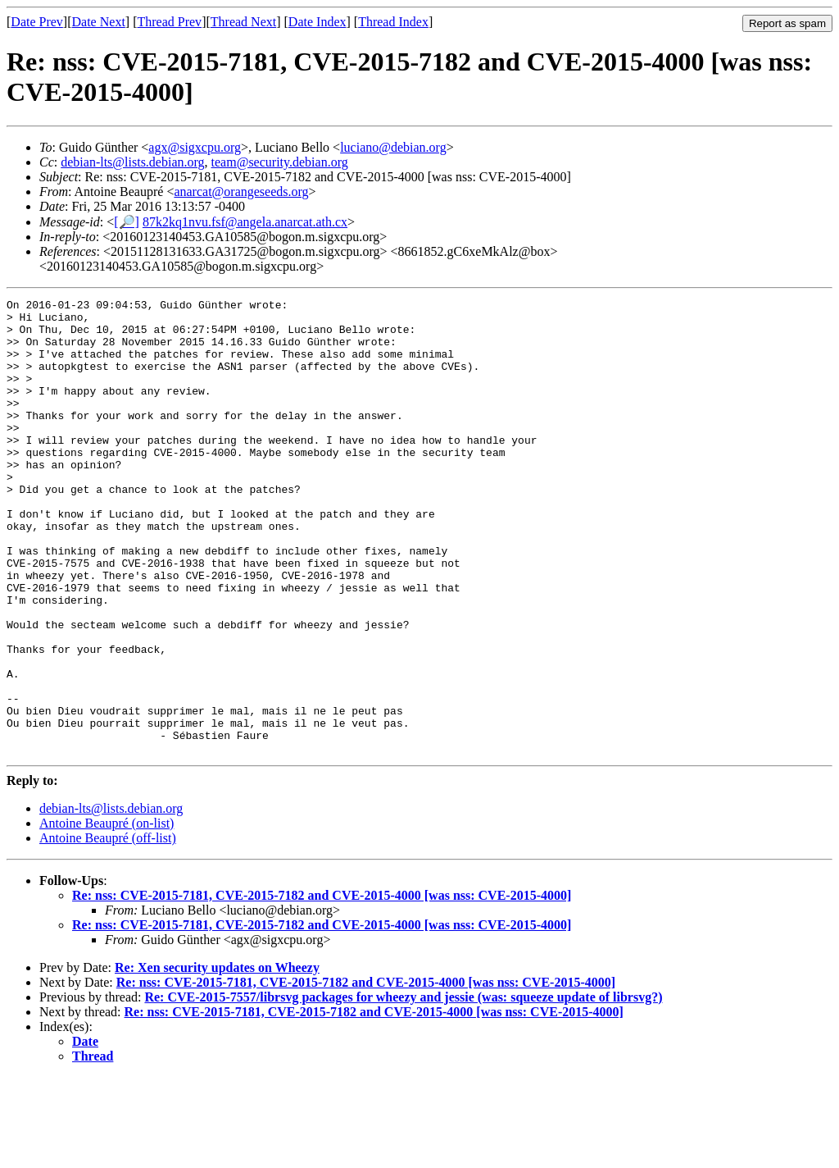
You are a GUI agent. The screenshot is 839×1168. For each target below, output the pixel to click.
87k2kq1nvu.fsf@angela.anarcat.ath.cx (245, 222)
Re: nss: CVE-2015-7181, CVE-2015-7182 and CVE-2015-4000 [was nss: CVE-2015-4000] (321, 986)
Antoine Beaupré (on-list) (106, 914)
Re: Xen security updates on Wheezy (217, 1058)
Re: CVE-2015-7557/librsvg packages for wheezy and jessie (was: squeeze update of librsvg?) (403, 1088)
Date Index (317, 22)
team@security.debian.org (279, 162)
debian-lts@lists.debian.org (132, 162)
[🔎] (126, 222)
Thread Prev (169, 22)
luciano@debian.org (393, 147)
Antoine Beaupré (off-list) (107, 929)
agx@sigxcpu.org (194, 147)
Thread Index (393, 22)
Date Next (98, 22)
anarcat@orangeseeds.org (241, 191)
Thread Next (243, 22)
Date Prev (37, 22)
